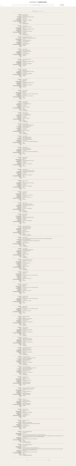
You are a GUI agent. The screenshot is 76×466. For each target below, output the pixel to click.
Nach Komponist (41, 11)
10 (36, 459)
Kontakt (52, 4)
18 (47, 459)
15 (43, 459)
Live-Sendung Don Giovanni (27, 455)
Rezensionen (43, 4)
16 (44, 459)
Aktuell (13, 4)
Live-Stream (24, 335)
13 (40, 459)
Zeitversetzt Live (25, 23)
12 (39, 459)
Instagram (62, 5)
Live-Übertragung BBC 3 (26, 441)
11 (37, 459)
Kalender (17, 4)
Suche (60, 5)
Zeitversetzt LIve (25, 34)
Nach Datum (34, 11)
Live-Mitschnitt (24, 110)
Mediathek (25, 4)
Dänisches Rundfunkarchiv (26, 234)
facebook (63, 5)
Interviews (30, 4)
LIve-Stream (24, 345)
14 (41, 459)
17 (46, 459)
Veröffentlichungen (36, 4)
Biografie (21, 4)
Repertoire (48, 4)
